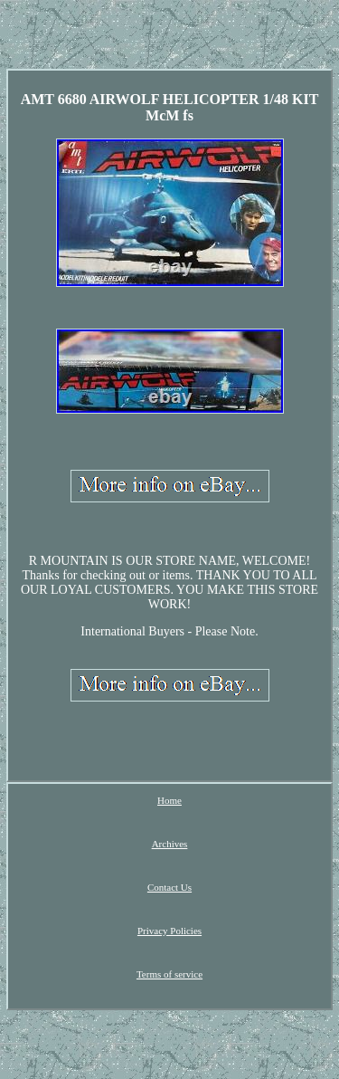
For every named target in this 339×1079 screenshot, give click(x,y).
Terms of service (169, 974)
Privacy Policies (169, 930)
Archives (170, 843)
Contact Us (169, 887)
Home (169, 800)
